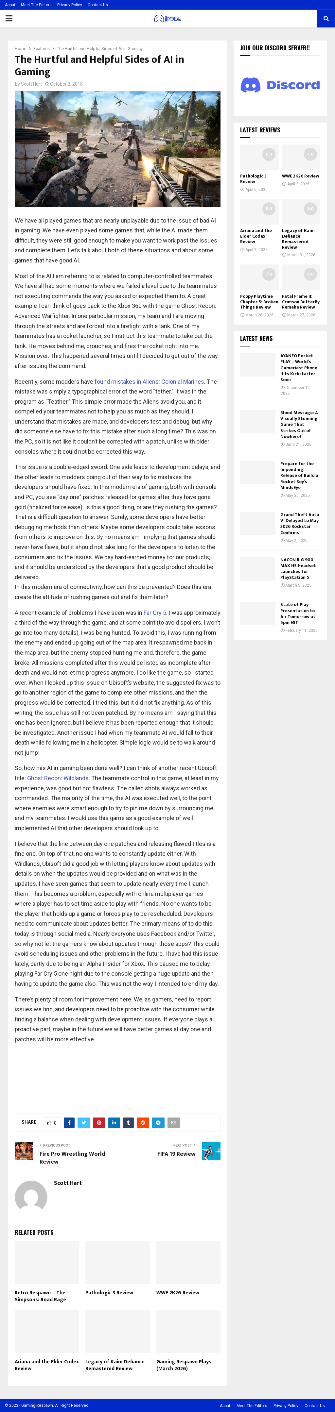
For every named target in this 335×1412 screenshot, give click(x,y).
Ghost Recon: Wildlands (58, 778)
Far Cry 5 (155, 612)
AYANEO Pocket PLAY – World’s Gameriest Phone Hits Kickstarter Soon (298, 367)
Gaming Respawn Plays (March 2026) (183, 1365)
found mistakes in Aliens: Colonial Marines (149, 381)
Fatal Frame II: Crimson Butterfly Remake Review (301, 302)
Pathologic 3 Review (109, 1292)
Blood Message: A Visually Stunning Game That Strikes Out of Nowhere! (299, 424)
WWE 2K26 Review (177, 1292)
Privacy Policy (69, 5)
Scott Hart (31, 84)
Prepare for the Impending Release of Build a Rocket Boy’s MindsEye (299, 475)
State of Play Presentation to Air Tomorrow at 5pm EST (297, 613)
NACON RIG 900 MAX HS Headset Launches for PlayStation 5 (298, 568)
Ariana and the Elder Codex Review (47, 1365)
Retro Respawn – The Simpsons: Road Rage (40, 1296)
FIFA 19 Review (176, 1154)
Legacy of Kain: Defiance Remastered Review (115, 1365)
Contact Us (98, 5)
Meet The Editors (36, 5)
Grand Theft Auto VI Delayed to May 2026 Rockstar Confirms (299, 523)
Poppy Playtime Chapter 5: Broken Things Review (259, 302)
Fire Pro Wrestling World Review (72, 1158)
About (10, 5)
